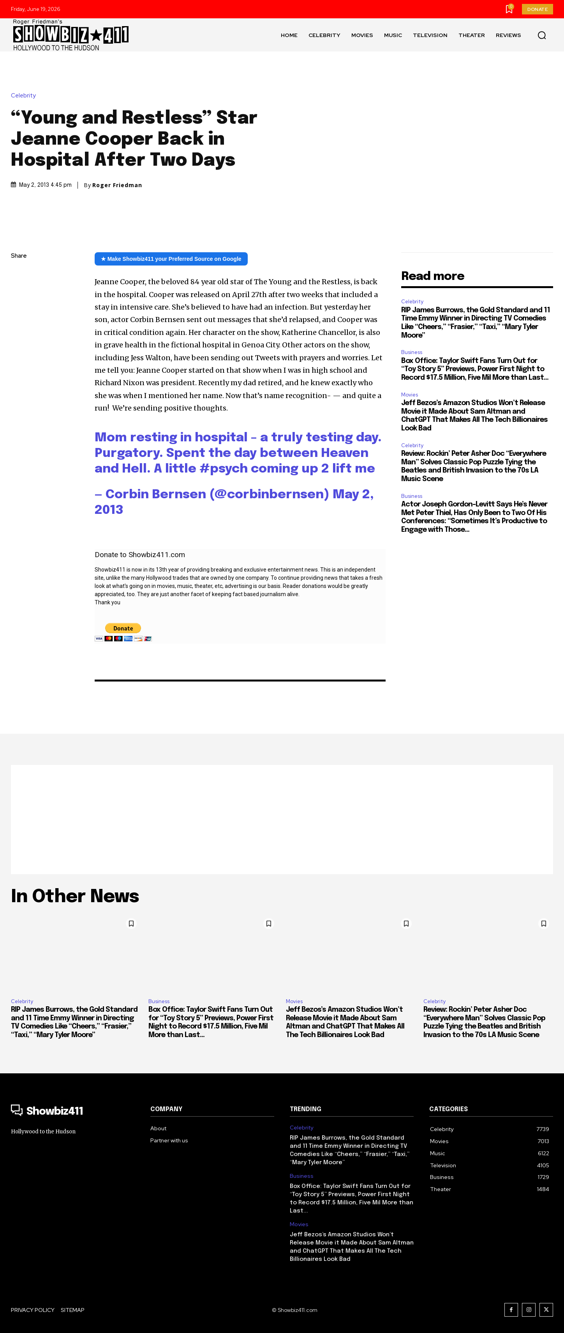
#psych (223, 469)
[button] (542, 35)
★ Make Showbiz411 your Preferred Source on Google (171, 259)
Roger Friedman (117, 185)
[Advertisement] (282, 819)
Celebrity (25, 96)
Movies (409, 394)
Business (411, 352)
